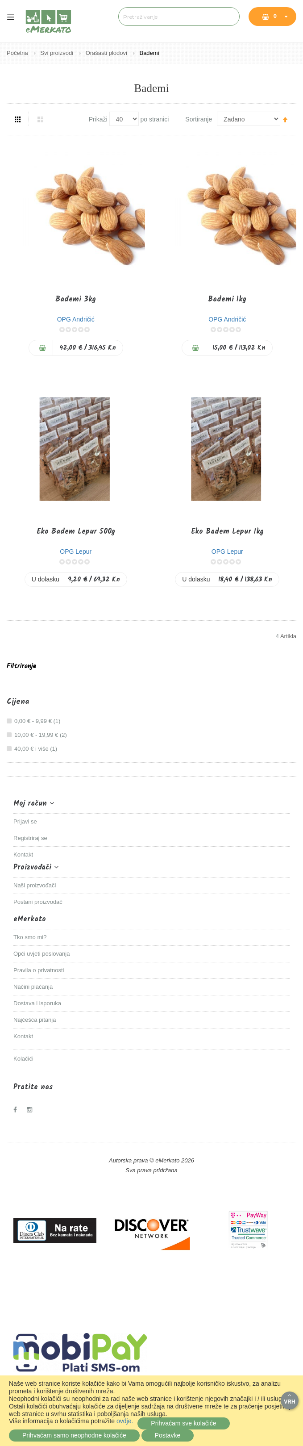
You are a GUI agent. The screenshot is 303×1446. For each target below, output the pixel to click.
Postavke (168, 1435)
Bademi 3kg (75, 299)
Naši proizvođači (34, 885)
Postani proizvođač (37, 902)
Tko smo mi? (29, 937)
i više (36, 748)
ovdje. (124, 1421)
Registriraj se (30, 838)
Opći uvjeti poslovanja (41, 953)
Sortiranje (198, 119)
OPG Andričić (76, 319)
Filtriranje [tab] (21, 666)
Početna (18, 53)
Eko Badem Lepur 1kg (227, 531)
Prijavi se (25, 821)
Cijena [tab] (18, 702)
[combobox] (179, 16)
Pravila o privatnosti (38, 970)
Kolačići (23, 1058)
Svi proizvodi (57, 53)
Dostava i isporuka (37, 1003)
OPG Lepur (75, 551)
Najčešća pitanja (34, 1019)
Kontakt (23, 854)
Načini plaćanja (33, 986)
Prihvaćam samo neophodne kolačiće (74, 1435)
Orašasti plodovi (107, 53)
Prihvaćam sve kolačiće (183, 1423)
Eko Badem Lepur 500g (76, 531)
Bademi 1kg (227, 299)
